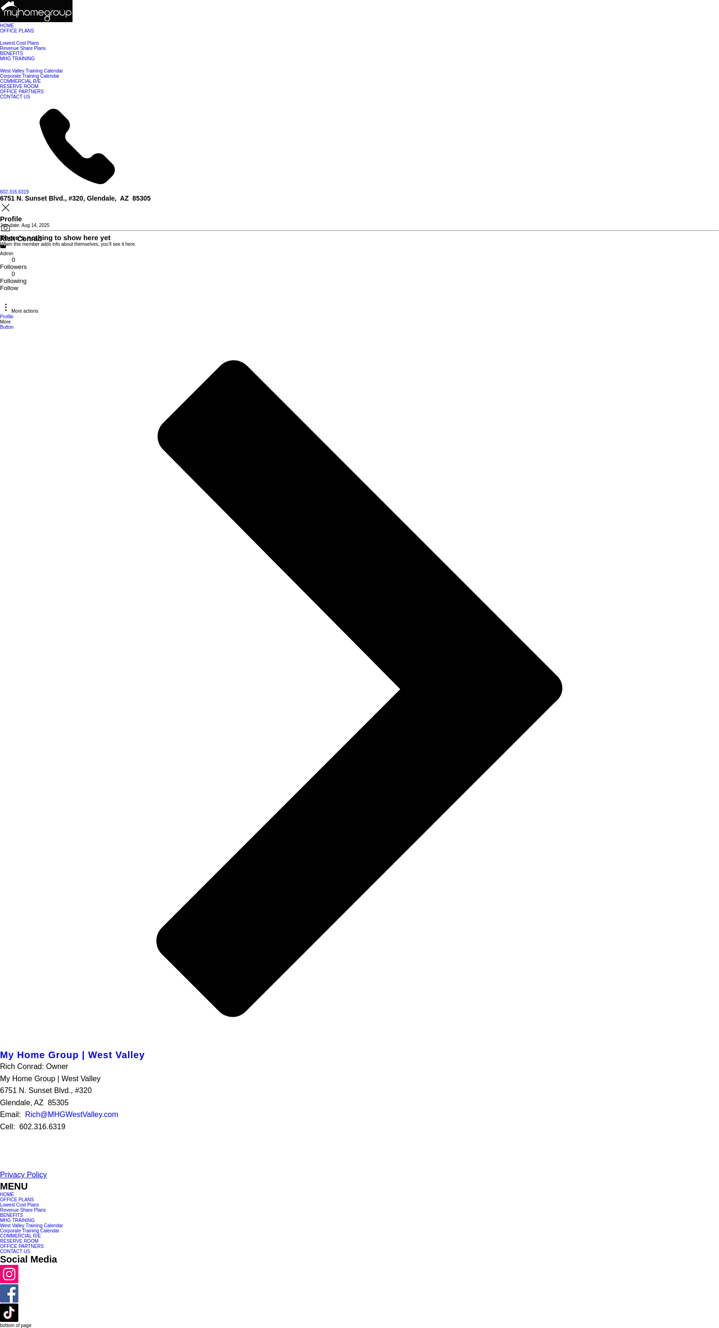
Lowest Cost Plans (19, 1204)
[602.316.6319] (62, 191)
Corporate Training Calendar (29, 1230)
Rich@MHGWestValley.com (71, 1114)
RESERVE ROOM (19, 1241)
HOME (7, 1194)
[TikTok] (9, 1320)
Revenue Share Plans (23, 1210)
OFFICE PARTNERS (22, 1246)
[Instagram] (9, 1281)
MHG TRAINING (17, 1220)
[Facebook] (9, 1301)
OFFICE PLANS (17, 1199)
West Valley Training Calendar (31, 1225)
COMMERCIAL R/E (20, 1236)
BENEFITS (11, 1215)
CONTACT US (15, 1251)
